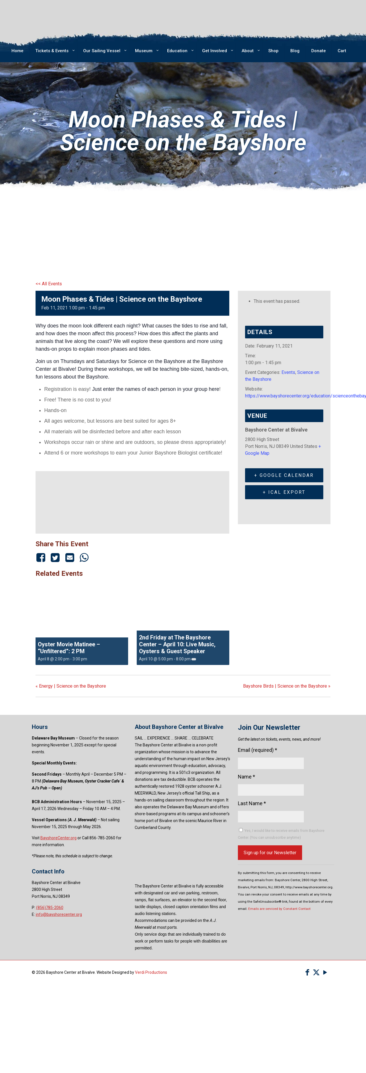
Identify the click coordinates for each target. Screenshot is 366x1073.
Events (288, 372)
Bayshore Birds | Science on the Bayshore (286, 686)
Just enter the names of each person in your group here (155, 389)
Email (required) (257, 750)
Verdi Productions (151, 972)
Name (246, 777)
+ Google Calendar (284, 475)
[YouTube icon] (325, 972)
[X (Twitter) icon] (316, 972)
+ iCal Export (284, 492)
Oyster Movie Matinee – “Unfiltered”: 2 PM (69, 648)
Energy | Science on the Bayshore (71, 686)
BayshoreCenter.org (58, 838)
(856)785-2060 (49, 907)
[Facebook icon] (307, 972)
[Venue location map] (132, 501)
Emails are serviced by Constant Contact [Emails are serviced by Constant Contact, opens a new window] (279, 909)
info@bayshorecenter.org (59, 914)
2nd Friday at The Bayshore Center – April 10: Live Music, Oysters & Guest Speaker (177, 644)
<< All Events (49, 283)
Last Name (252, 803)
